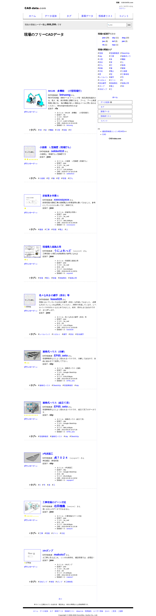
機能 (51, 130)
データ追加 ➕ (106, 102)
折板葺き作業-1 (51, 195)
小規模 (42, 178)
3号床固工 (48, 453)
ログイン (122, 8)
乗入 (48, 278)
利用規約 (88, 611)
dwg (123, 38)
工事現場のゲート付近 (54, 502)
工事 (48, 229)
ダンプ (59, 582)
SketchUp (57, 385)
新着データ (87, 16)
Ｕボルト (56, 334)
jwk (123, 41)
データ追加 (51, 16)
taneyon (70, 528)
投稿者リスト (106, 16)
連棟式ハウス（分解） (54, 351)
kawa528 (70, 329)
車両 (52, 582)
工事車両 (69, 582)
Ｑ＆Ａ (107, 611)
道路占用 (73, 278)
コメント (124, 16)
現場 (65, 130)
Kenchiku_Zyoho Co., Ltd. (87, 615)
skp (77, 385)
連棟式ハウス (44, 385)
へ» (30, 112)
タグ (69, 16)
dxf (113, 41)
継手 (65, 334)
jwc (103, 41)
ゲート (55, 533)
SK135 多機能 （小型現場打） (65, 91)
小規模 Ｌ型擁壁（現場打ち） (56, 147)
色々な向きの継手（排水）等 (54, 295)
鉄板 (54, 278)
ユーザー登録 (98, 611)
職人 (61, 229)
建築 (41, 229)
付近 (63, 533)
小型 (58, 130)
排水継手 (80, 334)
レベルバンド (44, 334)
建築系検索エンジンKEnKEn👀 (114, 131)
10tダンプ (48, 550)
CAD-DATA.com (127, 2)
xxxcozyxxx (71, 225)
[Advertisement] (60, 61)
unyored (70, 273)
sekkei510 (70, 174)
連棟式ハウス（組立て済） (57, 402)
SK (40, 130)
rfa (103, 45)
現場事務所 (68, 385)
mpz (114, 45)
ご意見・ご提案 (117, 611)
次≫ (60, 599)
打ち (71, 178)
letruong (70, 125)
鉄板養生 (63, 278)
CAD (104, 134)
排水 (72, 334)
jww (104, 38)
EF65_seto (71, 381)
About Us (79, 611)
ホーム (32, 16)
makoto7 (70, 577)
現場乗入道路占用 (52, 247)
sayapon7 (70, 480)
